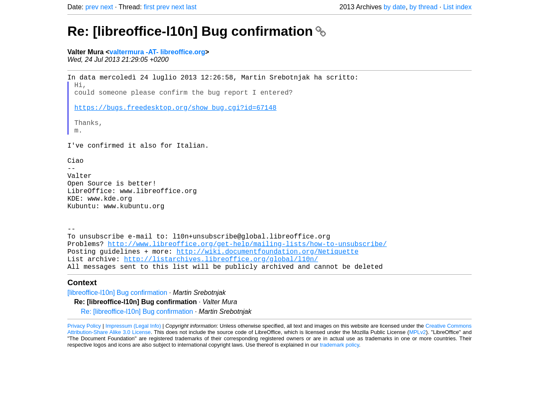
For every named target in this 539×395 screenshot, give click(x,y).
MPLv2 (417, 376)
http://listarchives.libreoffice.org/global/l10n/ (221, 300)
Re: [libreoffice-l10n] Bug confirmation (196, 31)
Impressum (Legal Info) (133, 369)
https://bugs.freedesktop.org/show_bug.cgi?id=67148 (176, 115)
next (106, 7)
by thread (423, 7)
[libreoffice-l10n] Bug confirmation (117, 336)
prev (92, 7)
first (149, 7)
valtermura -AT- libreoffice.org (157, 52)
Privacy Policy (84, 369)
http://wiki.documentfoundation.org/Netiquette (267, 291)
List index (457, 7)
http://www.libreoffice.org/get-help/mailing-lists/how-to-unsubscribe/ (247, 282)
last (191, 7)
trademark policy (339, 388)
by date (395, 7)
